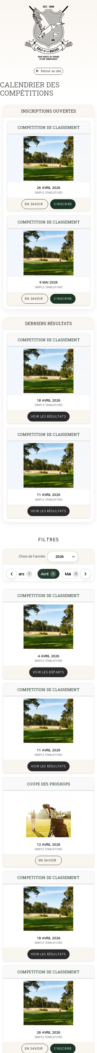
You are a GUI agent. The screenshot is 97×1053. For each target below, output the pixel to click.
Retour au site (48, 71)
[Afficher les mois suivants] (85, 574)
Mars (23, 574)
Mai (72, 574)
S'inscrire (63, 204)
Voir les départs (48, 672)
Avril (48, 574)
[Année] (63, 556)
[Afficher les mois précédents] (11, 574)
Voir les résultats (48, 416)
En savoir (34, 204)
